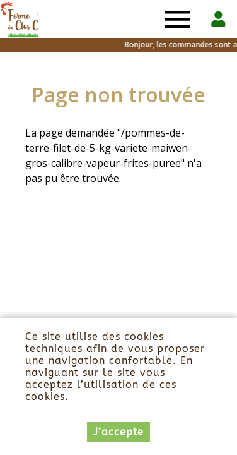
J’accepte (118, 433)
